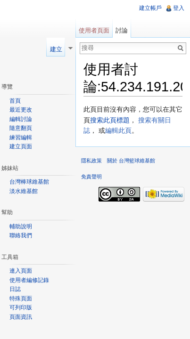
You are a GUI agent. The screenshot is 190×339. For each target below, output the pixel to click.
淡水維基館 (23, 191)
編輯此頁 (118, 130)
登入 (178, 8)
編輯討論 (20, 119)
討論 (122, 30)
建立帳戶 (150, 8)
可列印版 (20, 307)
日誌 (15, 289)
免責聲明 (91, 176)
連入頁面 (20, 270)
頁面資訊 (20, 317)
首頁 (15, 100)
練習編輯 (20, 137)
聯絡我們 (20, 235)
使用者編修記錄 (29, 280)
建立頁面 (20, 146)
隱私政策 (91, 160)
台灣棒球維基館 (29, 181)
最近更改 (20, 109)
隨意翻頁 (20, 128)
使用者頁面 (94, 30)
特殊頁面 (20, 298)
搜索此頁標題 (110, 120)
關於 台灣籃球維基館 (131, 160)
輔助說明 (20, 226)
